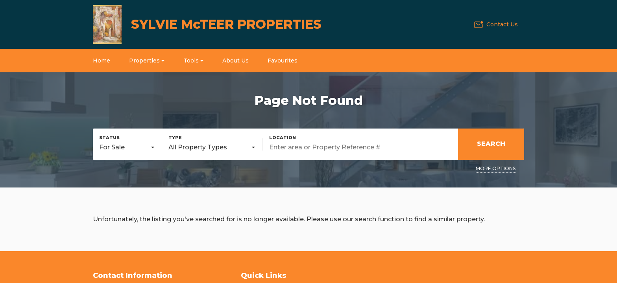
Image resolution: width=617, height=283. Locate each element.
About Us (235, 60)
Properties (146, 60)
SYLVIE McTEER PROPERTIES (226, 24)
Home (101, 60)
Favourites (282, 60)
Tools (193, 60)
